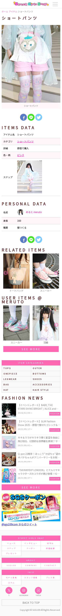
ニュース (11, 543)
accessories (42, 384)
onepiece (10, 373)
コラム (11, 582)
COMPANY (31, 565)
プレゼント (11, 553)
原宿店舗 (50, 548)
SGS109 (11, 565)
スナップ (11, 548)
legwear (10, 379)
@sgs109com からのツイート (19, 524)
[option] (31, 67)
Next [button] (56, 273)
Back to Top (31, 603)
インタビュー (31, 543)
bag (6, 384)
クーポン (31, 548)
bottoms (39, 373)
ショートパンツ (25, 141)
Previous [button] (5, 273)
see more (30, 349)
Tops (7, 368)
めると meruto (29, 212)
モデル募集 (11, 577)
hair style (41, 389)
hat (6, 389)
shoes (37, 379)
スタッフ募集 (31, 577)
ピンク (20, 155)
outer (37, 368)
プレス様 (50, 577)
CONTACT (50, 565)
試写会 (50, 543)
